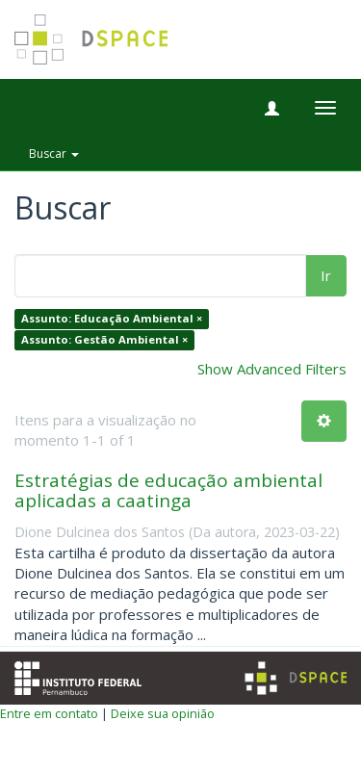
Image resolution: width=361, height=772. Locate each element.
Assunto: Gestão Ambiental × (104, 339)
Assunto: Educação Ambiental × (111, 319)
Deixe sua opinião (163, 713)
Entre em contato (49, 713)
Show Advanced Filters (272, 368)
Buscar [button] (54, 153)
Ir (326, 275)
